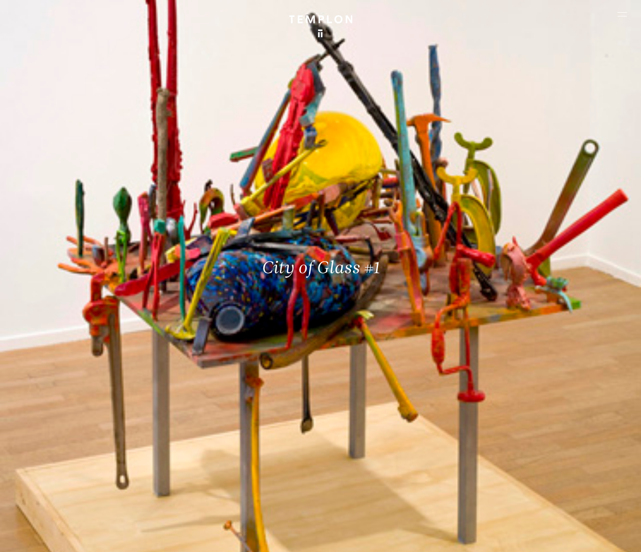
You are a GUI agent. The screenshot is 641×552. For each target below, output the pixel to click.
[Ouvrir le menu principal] (622, 14)
